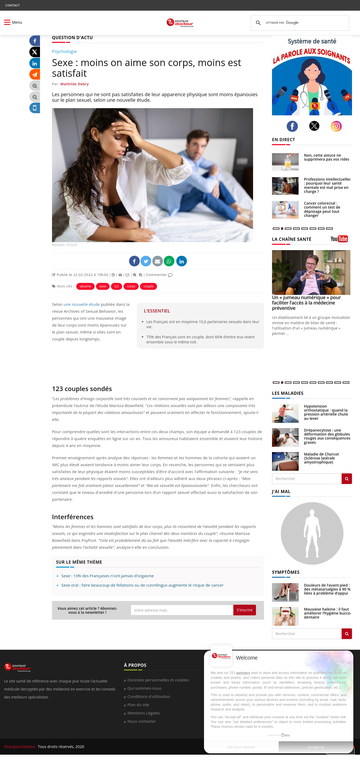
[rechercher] (299, 23)
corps (131, 286)
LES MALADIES (287, 393)
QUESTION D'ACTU (72, 37)
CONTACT (12, 5)
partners (243, 673)
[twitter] (316, 126)
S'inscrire (245, 609)
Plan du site (138, 704)
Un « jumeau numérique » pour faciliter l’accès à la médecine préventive (306, 302)
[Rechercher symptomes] (347, 633)
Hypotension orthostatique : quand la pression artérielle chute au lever (326, 412)
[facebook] (294, 126)
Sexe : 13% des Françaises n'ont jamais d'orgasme (107, 575)
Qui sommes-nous (144, 688)
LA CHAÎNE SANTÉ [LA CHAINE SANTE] (291, 239)
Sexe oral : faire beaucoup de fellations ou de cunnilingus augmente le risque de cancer (142, 585)
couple (148, 286)
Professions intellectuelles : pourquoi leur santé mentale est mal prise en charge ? (327, 185)
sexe (102, 286)
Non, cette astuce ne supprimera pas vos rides (326, 157)
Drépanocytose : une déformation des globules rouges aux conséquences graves (327, 436)
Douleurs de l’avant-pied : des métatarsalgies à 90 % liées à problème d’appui (327, 589)
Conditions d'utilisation (148, 696)
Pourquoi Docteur (20, 746)
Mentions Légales (143, 713)
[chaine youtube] (341, 240)
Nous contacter (141, 721)
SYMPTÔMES (285, 572)
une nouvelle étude (81, 304)
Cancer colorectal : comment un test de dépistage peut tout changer (322, 209)
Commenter (159, 274)
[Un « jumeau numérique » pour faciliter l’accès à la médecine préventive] (312, 272)
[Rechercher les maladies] (347, 478)
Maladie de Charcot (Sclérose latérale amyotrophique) (321, 458)
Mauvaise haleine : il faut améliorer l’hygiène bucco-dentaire (327, 613)
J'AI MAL (281, 491)
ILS (116, 286)
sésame (85, 286)
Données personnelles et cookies (158, 679)
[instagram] (338, 126)
